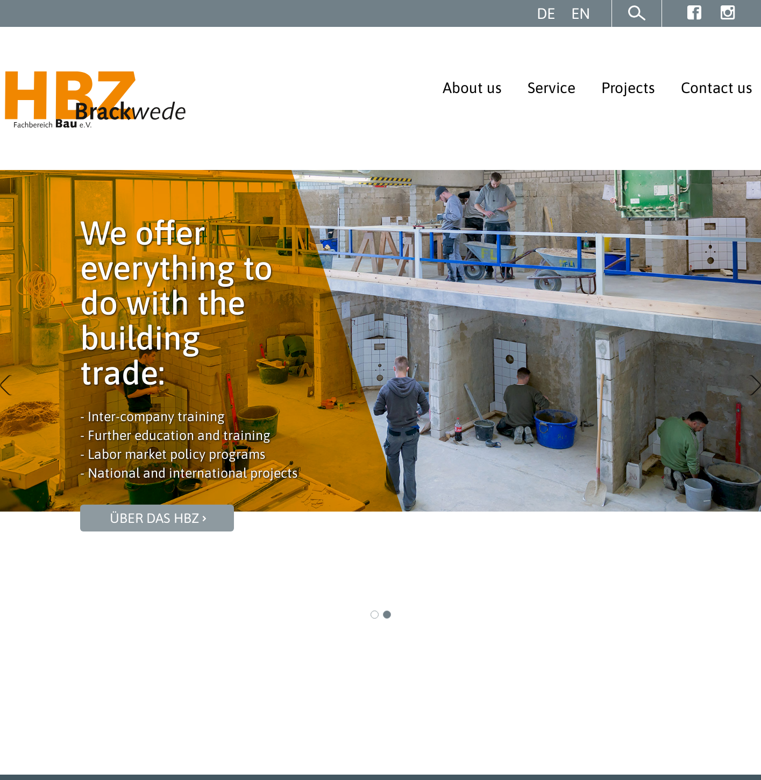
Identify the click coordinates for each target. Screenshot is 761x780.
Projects (628, 87)
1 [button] (375, 615)
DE (546, 13)
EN (580, 13)
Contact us (716, 87)
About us (472, 87)
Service (551, 87)
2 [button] (387, 615)
